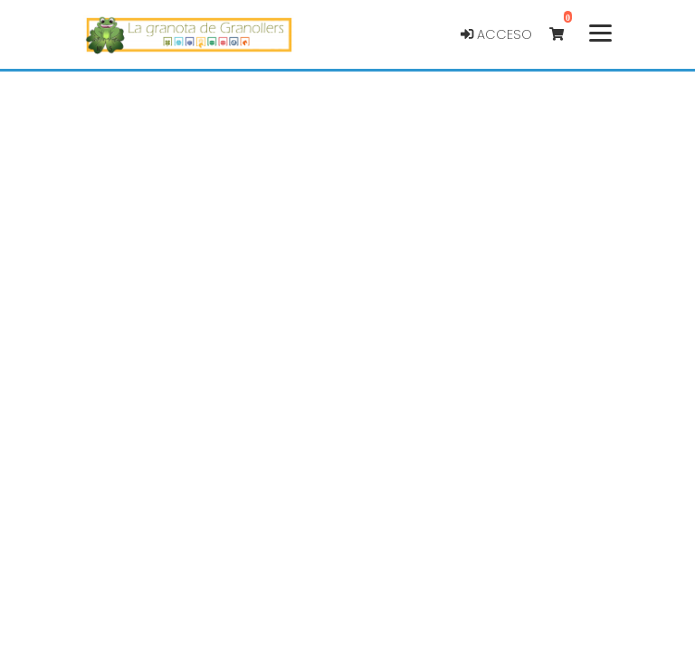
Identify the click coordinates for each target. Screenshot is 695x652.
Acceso (496, 34)
